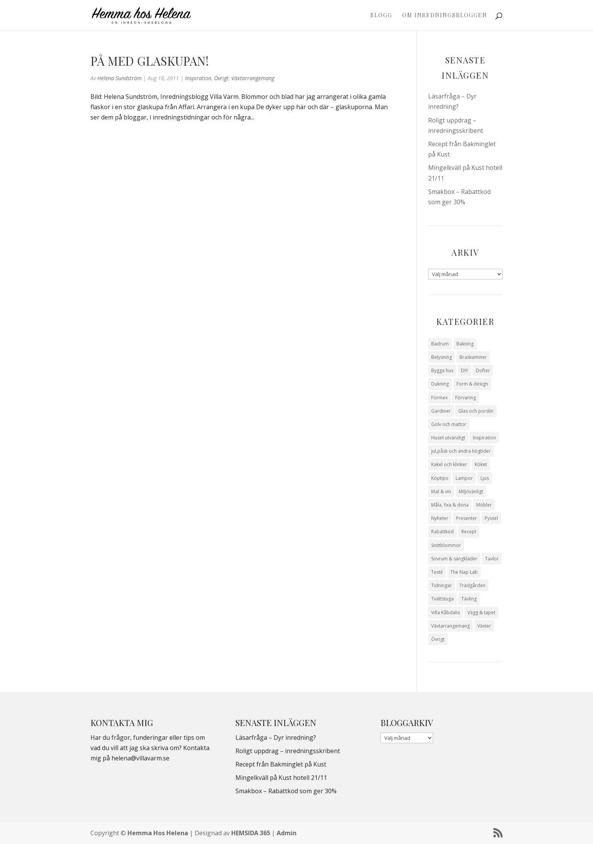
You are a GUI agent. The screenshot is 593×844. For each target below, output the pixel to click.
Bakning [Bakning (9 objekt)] (465, 344)
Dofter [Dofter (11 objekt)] (483, 370)
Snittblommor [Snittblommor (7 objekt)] (446, 545)
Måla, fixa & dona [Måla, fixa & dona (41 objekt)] (450, 505)
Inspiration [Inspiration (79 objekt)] (484, 437)
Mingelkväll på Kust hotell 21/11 (281, 777)
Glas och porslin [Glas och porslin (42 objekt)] (475, 411)
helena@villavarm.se (140, 758)
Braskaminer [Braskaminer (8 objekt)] (473, 357)
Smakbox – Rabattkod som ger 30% (286, 791)
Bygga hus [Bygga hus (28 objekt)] (442, 370)
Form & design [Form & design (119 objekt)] (472, 384)
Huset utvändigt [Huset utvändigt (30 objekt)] (448, 437)
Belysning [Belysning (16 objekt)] (441, 357)
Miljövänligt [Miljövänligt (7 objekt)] (471, 491)
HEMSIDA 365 (250, 833)
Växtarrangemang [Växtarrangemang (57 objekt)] (450, 626)
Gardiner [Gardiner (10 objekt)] (441, 411)
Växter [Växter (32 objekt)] (484, 626)
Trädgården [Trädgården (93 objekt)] (472, 585)
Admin (286, 833)
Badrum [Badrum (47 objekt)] (440, 344)
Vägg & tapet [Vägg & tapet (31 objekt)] (481, 612)
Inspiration (198, 78)
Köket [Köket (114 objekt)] (481, 464)
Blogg (381, 16)
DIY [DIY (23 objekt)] (464, 370)
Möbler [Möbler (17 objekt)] (484, 505)
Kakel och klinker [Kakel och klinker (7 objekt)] (449, 464)
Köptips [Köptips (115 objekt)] (439, 478)
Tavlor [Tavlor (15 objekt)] (492, 558)
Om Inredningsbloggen (444, 16)
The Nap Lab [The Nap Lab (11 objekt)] (464, 572)
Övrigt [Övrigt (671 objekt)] (438, 639)
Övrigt (221, 78)
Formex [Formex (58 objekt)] (439, 397)
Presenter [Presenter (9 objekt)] (466, 518)
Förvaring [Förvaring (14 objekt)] (465, 397)
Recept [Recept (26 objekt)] (468, 531)
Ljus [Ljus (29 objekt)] (484, 478)
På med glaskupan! (149, 61)
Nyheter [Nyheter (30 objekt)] (439, 518)
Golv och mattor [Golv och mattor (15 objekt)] (448, 424)
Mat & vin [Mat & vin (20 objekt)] (441, 491)
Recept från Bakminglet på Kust (280, 764)
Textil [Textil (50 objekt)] (437, 572)
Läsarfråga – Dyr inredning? (275, 737)
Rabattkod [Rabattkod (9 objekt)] (442, 531)
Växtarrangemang (252, 78)
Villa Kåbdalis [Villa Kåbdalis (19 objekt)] (445, 612)
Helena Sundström (119, 78)
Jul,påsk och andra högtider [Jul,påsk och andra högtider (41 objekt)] (461, 451)
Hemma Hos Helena (157, 833)
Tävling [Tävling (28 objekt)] (469, 598)
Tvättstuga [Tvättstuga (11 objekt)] (442, 598)
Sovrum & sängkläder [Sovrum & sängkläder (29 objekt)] (454, 558)
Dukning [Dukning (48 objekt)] (440, 384)
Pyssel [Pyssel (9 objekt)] (491, 518)
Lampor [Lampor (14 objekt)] (464, 478)
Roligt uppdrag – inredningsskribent (287, 751)
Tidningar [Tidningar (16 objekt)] (441, 585)
